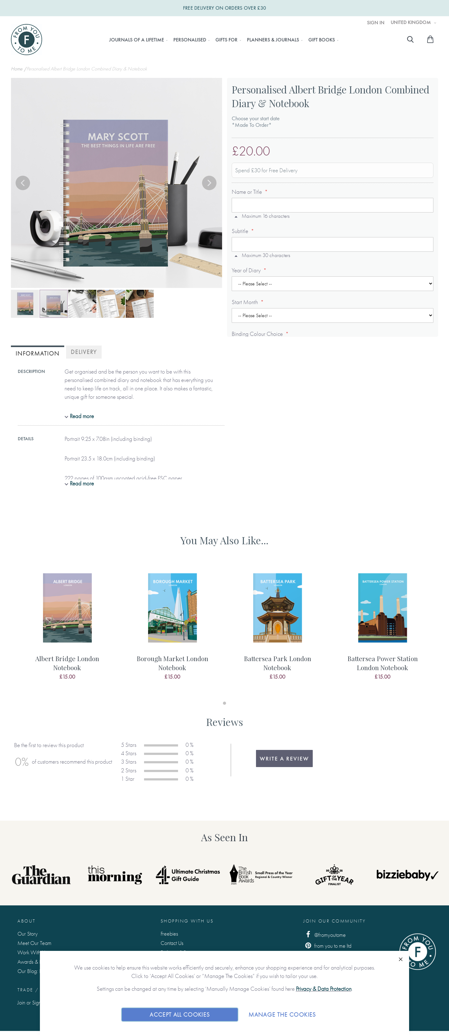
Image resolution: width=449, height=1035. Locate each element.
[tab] (37, 353)
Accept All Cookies (180, 1014)
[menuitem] (136, 40)
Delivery (84, 352)
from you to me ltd (327, 945)
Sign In (375, 23)
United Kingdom (411, 22)
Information (38, 353)
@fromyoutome (324, 934)
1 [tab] (224, 703)
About (26, 921)
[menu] (222, 40)
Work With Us (32, 952)
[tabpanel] (67, 629)
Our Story (27, 933)
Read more (82, 416)
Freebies (169, 933)
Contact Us (172, 943)
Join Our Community (334, 921)
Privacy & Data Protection (323, 989)
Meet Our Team (34, 943)
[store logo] (26, 39)
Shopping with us (187, 921)
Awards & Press (33, 961)
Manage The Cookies (282, 1014)
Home (17, 68)
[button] (23, 183)
